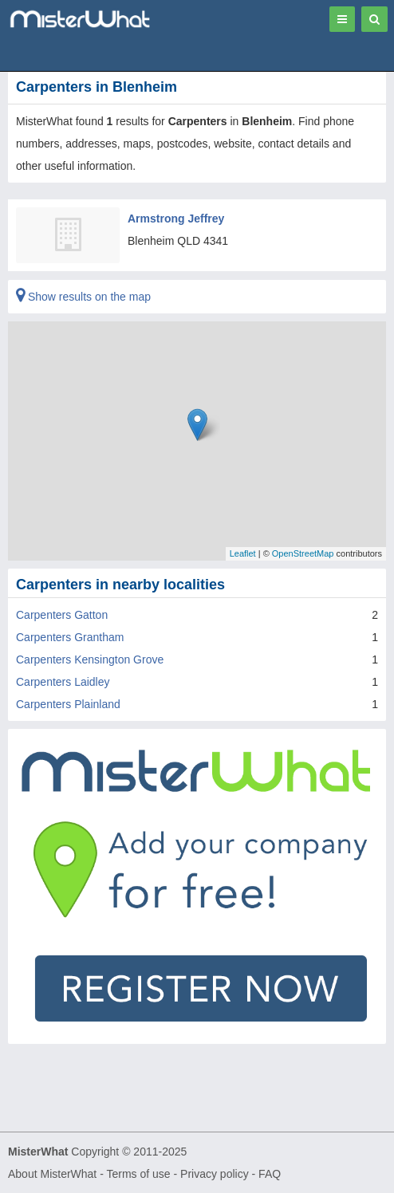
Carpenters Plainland (68, 704)
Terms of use (138, 1173)
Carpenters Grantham (70, 637)
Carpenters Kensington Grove (90, 659)
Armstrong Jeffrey (176, 218)
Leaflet (243, 553)
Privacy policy (214, 1173)
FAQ (269, 1173)
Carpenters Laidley (63, 681)
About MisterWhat (52, 1173)
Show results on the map (83, 296)
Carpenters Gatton (62, 614)
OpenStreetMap (303, 553)
